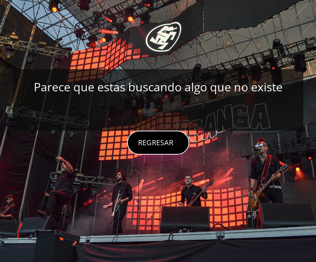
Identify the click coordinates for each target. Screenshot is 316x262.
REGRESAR (155, 142)
